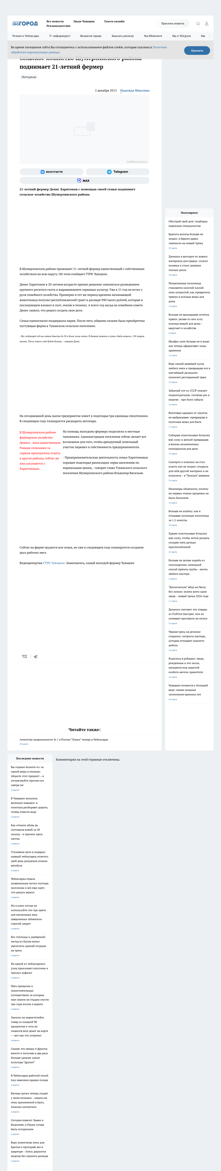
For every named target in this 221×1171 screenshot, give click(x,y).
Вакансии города (91, 36)
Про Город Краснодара (108, 1040)
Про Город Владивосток (78, 1040)
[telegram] (36, 656)
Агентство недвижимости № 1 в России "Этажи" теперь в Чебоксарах (85, 742)
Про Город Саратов (135, 1036)
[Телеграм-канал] (117, 171)
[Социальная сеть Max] (85, 180)
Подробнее (114, 1116)
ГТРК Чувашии (53, 563)
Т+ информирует (59, 36)
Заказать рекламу (123, 36)
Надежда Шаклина (135, 90)
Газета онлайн (114, 21)
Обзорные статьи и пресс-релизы (111, 1061)
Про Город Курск (45, 1036)
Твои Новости (44, 1032)
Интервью (29, 77)
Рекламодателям (58, 26)
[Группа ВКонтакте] (52, 171)
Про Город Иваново (135, 1032)
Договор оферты (59, 1061)
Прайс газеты (14, 1065)
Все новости (55, 21)
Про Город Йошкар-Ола (78, 1032)
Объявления (13, 1061)
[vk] (25, 656)
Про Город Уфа (104, 1036)
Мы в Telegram (181, 36)
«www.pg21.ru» (31, 1072)
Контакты (99, 1056)
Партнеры (100, 1065)
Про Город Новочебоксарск (20, 1032)
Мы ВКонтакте (153, 36)
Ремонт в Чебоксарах (25, 36)
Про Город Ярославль (18, 1036)
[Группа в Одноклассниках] (167, 1037)
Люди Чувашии (84, 21)
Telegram (11, 1056)
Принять (197, 50)
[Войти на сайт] (206, 23)
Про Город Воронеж (106, 1032)
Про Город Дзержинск (48, 1040)
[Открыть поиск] (198, 23)
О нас (53, 1056)
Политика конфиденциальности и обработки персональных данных (40, 1121)
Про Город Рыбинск (76, 1036)
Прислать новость (172, 23)
